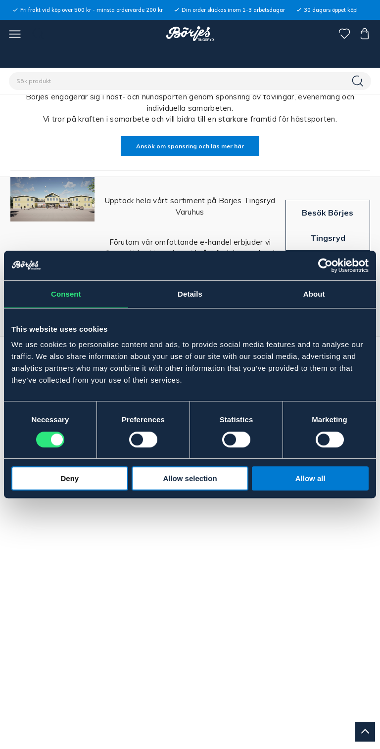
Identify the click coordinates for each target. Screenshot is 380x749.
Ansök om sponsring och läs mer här (190, 146)
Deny (69, 478)
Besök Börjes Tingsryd (327, 225)
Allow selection (190, 478)
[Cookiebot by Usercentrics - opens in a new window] (325, 265)
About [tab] (314, 294)
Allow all (310, 478)
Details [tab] (190, 294)
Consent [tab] (66, 294)
